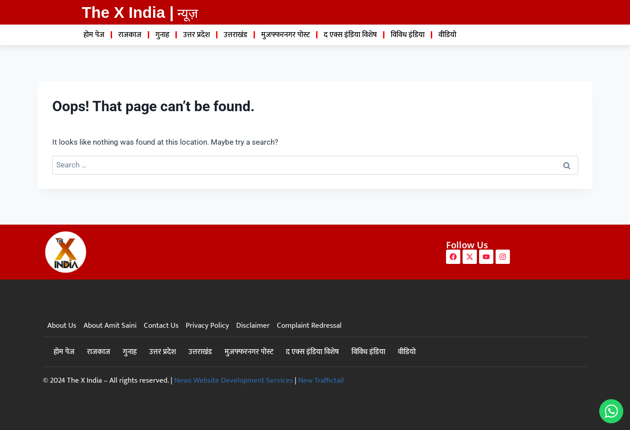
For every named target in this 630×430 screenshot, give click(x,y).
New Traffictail (321, 380)
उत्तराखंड (235, 35)
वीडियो (447, 35)
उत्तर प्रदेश (196, 35)
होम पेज (93, 35)
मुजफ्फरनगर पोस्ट (285, 35)
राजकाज (130, 35)
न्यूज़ (187, 13)
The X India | (128, 12)
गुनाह (162, 35)
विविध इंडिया (408, 35)
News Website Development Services (233, 380)
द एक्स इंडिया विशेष (350, 35)
